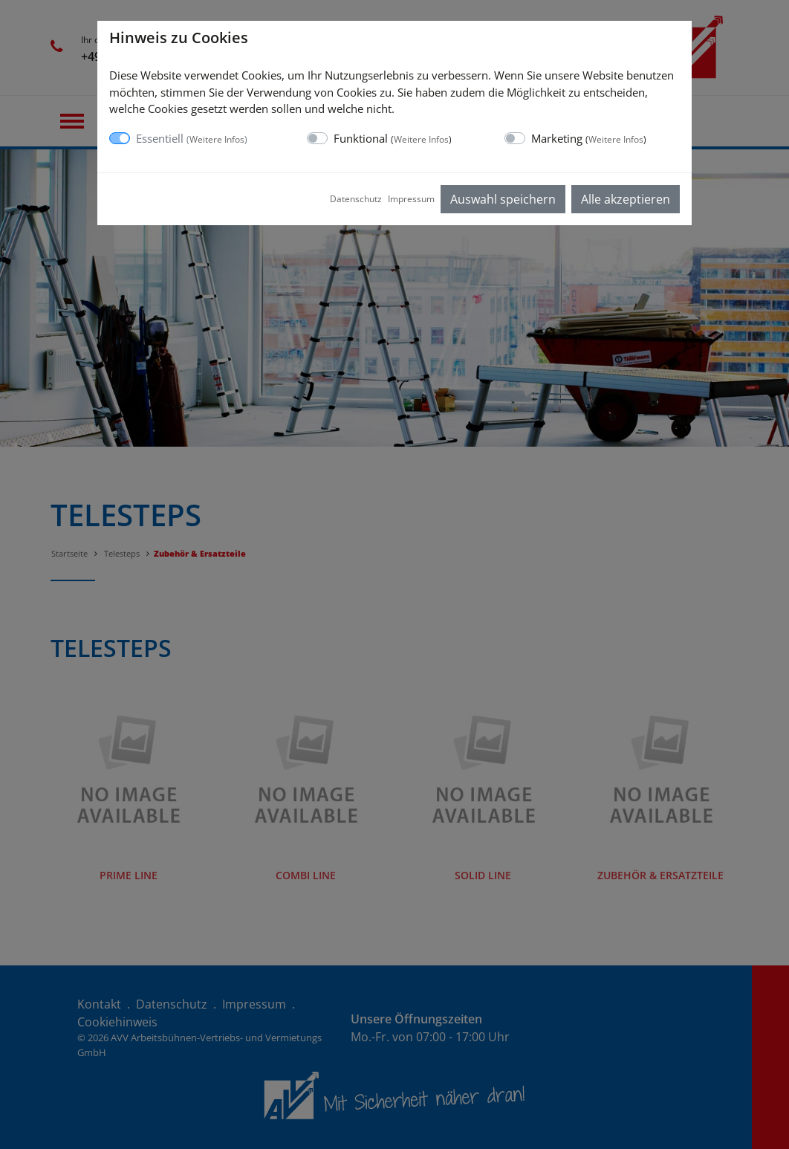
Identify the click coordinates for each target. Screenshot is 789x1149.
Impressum (411, 198)
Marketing (588, 138)
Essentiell (191, 138)
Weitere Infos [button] (216, 139)
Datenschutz (356, 198)
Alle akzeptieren (625, 199)
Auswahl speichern (503, 199)
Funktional (393, 138)
